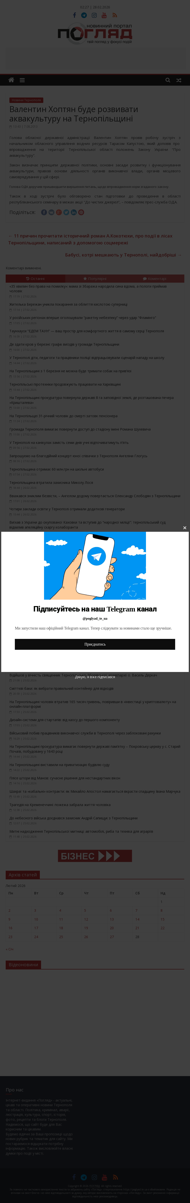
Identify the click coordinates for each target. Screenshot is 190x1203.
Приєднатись (95, 644)
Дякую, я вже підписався (95, 676)
